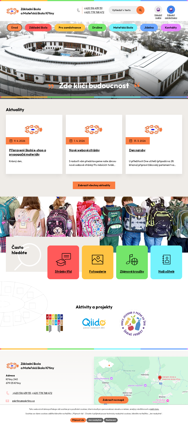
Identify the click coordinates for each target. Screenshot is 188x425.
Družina (97, 27)
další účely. (154, 409)
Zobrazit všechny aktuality (94, 185)
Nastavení (111, 420)
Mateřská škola (123, 27)
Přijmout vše (78, 420)
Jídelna (149, 27)
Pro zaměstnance (70, 27)
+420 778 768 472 (94, 12)
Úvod (14, 27)
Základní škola (38, 27)
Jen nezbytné (95, 420)
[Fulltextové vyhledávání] (126, 10)
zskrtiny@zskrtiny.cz (23, 400)
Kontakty (171, 27)
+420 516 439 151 (93, 8)
